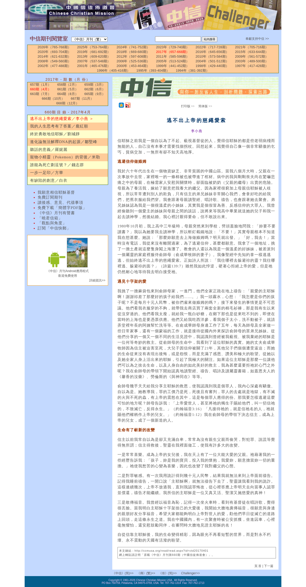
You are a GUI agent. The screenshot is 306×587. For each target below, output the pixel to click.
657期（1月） (40, 84)
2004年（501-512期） (212, 61)
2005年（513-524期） (173, 61)
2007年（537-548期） (93, 61)
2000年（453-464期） (133, 66)
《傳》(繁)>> (146, 573)
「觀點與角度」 (52, 223)
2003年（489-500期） (251, 61)
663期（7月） (40, 94)
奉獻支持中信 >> (257, 39)
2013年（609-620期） (93, 56)
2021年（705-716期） (251, 47)
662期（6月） (94, 89)
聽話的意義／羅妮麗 (48, 149)
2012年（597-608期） (133, 56)
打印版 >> (188, 106)
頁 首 (258, 566)
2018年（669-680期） (133, 52)
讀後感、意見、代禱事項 (60, 202)
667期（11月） (82, 98)
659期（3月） (94, 84)
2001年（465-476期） (93, 66)
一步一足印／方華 (46, 173)
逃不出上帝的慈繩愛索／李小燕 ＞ (62, 119)
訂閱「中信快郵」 (54, 228)
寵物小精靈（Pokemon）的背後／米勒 (65, 157)
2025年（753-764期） (93, 47)
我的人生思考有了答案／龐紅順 (59, 126)
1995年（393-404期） (153, 70)
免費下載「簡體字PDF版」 (62, 208)
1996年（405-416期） (113, 70)
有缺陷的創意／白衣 (48, 180)
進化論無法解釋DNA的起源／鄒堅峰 (63, 142)
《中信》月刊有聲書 (56, 213)
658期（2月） (67, 84)
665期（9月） (94, 94)
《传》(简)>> (168, 573)
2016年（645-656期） (212, 52)
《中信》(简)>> (123, 573)
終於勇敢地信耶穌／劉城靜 (55, 134)
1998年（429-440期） (212, 66)
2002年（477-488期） (54, 66)
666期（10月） (53, 98)
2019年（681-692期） (93, 52)
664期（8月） (67, 94)
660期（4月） (40, 89)
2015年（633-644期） (251, 52)
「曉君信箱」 (50, 218)
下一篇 (268, 566)
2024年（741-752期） (133, 47)
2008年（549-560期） (54, 61)
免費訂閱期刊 (50, 197)
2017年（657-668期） (173, 52)
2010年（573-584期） (212, 56)
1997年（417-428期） (251, 66)
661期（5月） (67, 89)
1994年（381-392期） (192, 70)
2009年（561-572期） (251, 56)
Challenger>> (190, 573)
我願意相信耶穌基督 (56, 192)
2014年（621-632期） (54, 56)
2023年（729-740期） (173, 47)
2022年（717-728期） (212, 47)
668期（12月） (67, 103)
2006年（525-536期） (133, 61)
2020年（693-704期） (54, 52)
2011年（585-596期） (173, 56)
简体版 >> (205, 106)
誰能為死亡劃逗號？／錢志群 (57, 165)
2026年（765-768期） (54, 47)
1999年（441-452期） (173, 66)
